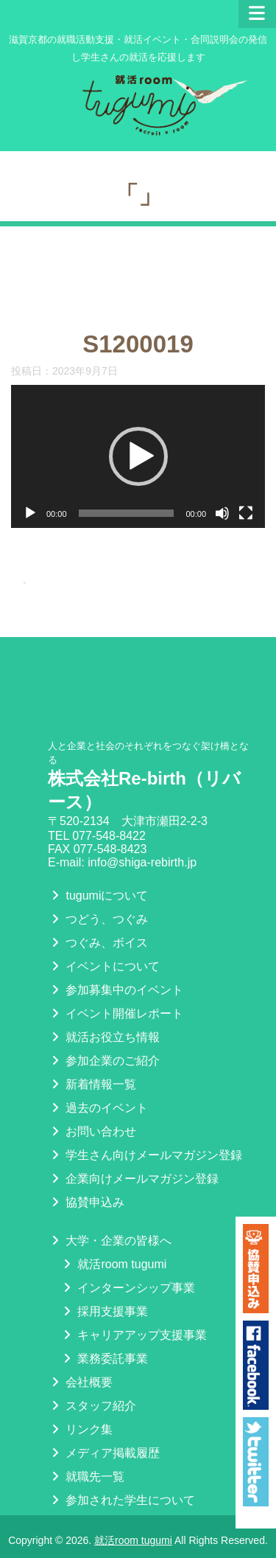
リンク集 (80, 1406)
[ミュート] (222, 513)
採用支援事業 (104, 1288)
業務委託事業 (104, 1335)
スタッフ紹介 (92, 1383)
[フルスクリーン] (245, 513)
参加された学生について (121, 1477)
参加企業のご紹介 (104, 1038)
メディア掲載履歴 (104, 1430)
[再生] (30, 513)
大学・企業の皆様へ (109, 1217)
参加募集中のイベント (115, 967)
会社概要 (80, 1359)
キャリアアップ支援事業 (133, 1312)
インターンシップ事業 (127, 1265)
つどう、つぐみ (98, 896)
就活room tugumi (113, 1241)
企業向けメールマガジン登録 (133, 1156)
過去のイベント (98, 1085)
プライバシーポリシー (115, 1501)
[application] (138, 456)
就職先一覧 (86, 1453)
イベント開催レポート (115, 990)
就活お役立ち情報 (104, 1014)
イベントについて (104, 943)
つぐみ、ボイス (98, 920)
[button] (138, 456)
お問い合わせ (92, 1108)
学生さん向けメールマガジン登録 (145, 1132)
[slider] (126, 513)
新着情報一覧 (92, 1061)
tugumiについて (98, 872)
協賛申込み (86, 1179)
